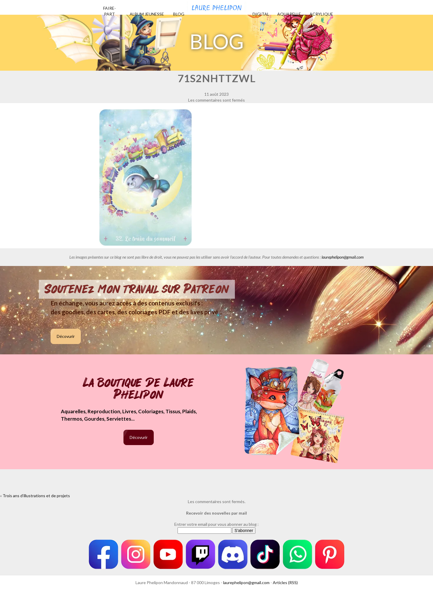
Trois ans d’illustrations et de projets (36, 495)
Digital (261, 13)
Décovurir (66, 336)
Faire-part (109, 11)
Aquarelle (289, 13)
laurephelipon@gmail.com (343, 257)
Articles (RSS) (285, 582)
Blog (178, 13)
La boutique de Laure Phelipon (138, 389)
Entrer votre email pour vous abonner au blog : (216, 524)
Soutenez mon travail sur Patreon (137, 289)
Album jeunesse (147, 13)
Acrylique (321, 13)
